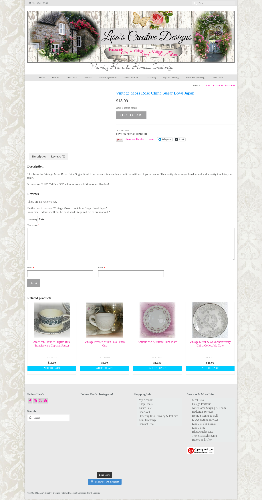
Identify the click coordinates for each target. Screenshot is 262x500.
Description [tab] (39, 156)
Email (101, 268)
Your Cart (38, 3)
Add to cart (131, 115)
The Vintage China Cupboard (219, 85)
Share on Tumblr (134, 139)
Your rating (32, 219)
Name (30, 268)
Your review (33, 225)
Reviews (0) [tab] (58, 156)
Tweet (150, 139)
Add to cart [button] (51, 368)
